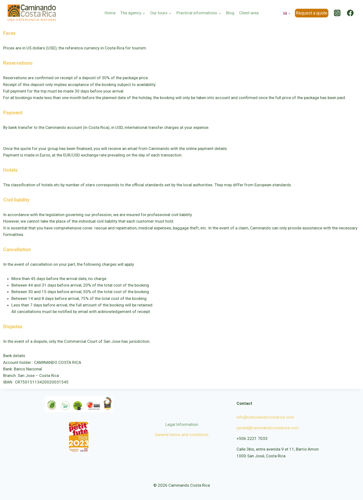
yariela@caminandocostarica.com (268, 427)
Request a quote (311, 13)
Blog (230, 12)
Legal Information (181, 424)
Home (110, 12)
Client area (249, 12)
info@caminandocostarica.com (265, 417)
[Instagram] (337, 13)
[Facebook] (350, 13)
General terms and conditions (182, 434)
